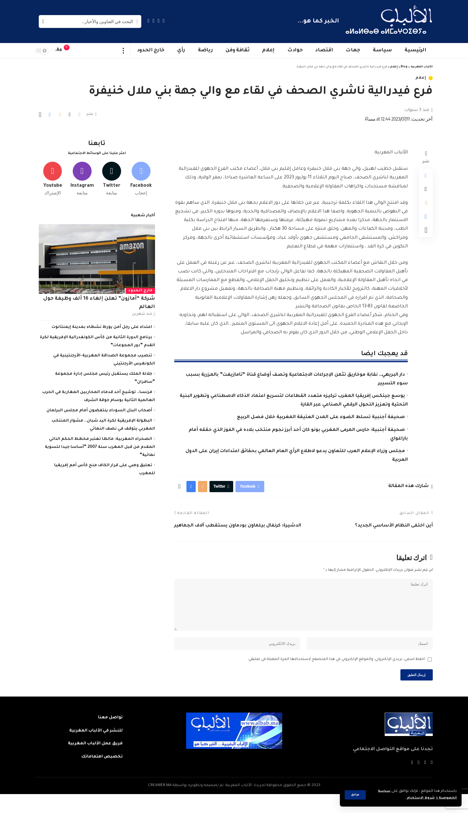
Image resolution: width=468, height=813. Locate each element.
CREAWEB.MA (160, 804)
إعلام (420, 78)
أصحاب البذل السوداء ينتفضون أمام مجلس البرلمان (99, 408)
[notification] (70, 50)
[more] (123, 50)
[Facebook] (163, 20)
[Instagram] (148, 20)
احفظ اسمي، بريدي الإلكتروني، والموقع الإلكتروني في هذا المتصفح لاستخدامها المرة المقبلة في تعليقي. (336, 675)
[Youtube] (53, 175)
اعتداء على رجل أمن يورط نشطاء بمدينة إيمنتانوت (102, 325)
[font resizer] (59, 50)
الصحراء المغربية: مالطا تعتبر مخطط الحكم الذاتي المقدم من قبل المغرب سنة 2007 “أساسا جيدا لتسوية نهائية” (100, 445)
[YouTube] (153, 20)
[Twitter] (158, 20)
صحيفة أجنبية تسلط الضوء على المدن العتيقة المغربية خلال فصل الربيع (321, 417)
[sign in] (79, 50)
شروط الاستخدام (414, 798)
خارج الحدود (140, 289)
